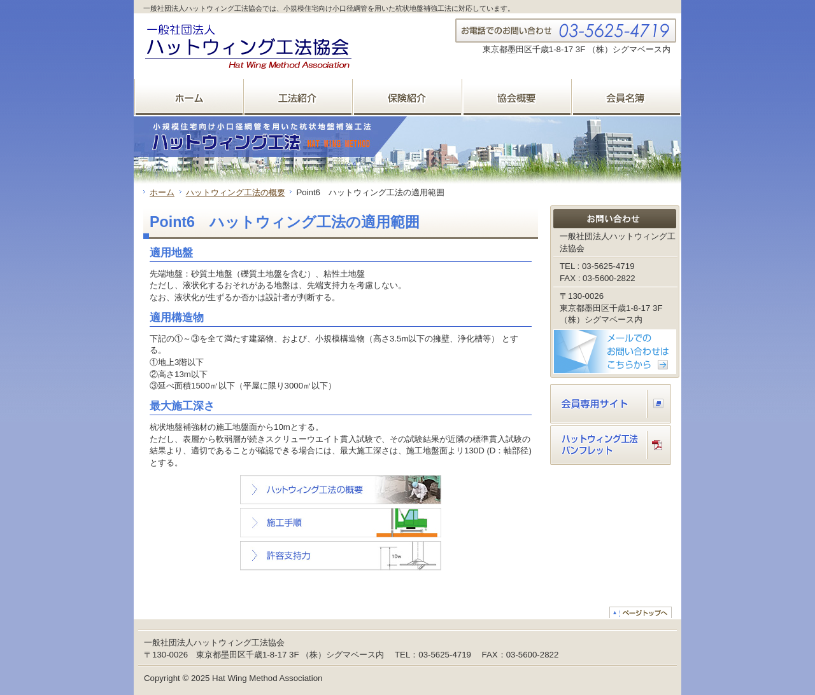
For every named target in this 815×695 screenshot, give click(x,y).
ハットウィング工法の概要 (235, 192)
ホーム (162, 192)
